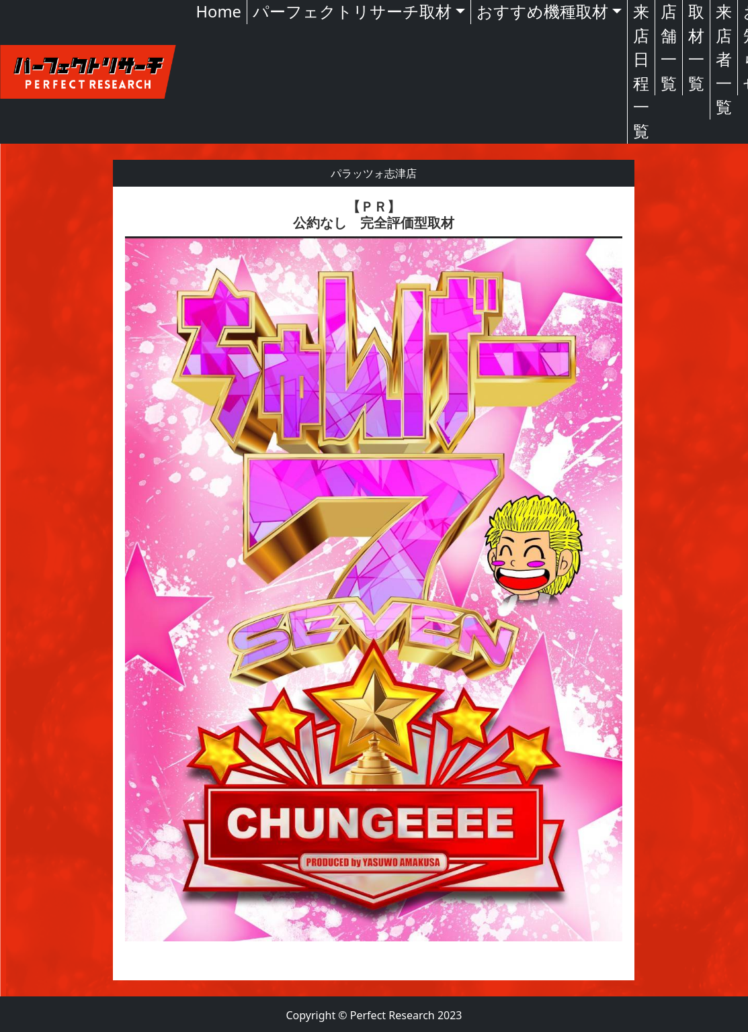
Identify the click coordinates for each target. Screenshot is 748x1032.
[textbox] (373, 583)
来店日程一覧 (641, 71)
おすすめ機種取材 (542, 11)
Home (218, 11)
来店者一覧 (724, 59)
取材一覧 (696, 47)
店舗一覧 (669, 47)
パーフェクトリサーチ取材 (352, 11)
